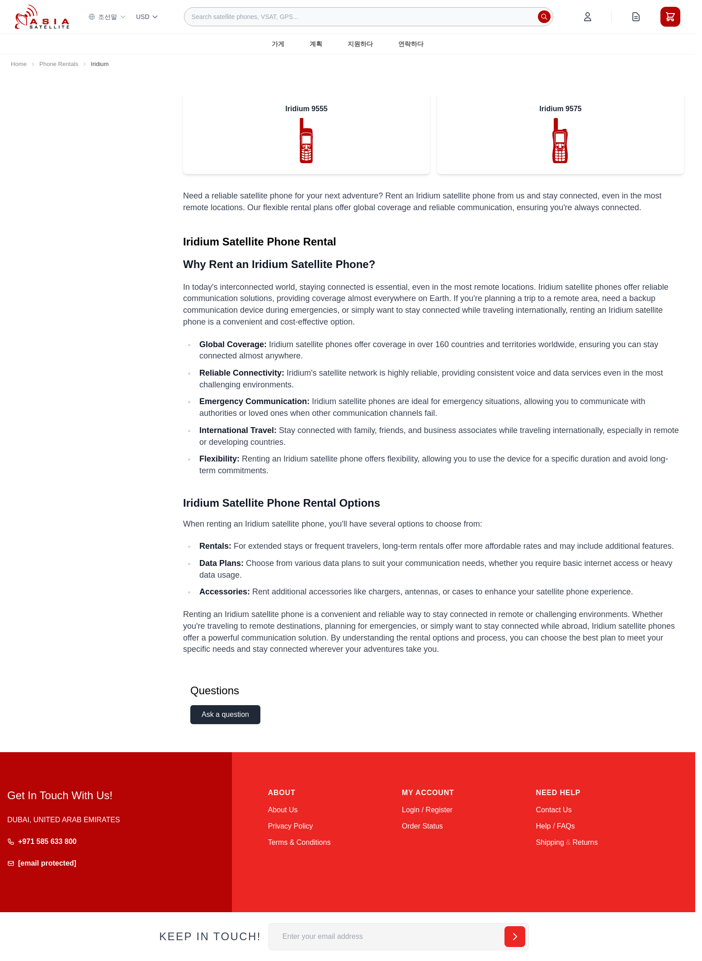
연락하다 (411, 43)
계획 (316, 43)
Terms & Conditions (299, 842)
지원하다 (360, 43)
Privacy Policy (290, 826)
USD (147, 16)
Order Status (422, 826)
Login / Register (427, 810)
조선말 (107, 16)
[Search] (544, 16)
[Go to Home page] (42, 16)
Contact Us (554, 810)
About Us (283, 810)
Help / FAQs (555, 826)
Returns (585, 842)
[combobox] (368, 16)
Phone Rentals (58, 64)
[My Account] (588, 17)
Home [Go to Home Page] (19, 64)
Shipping (550, 842)
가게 (278, 43)
